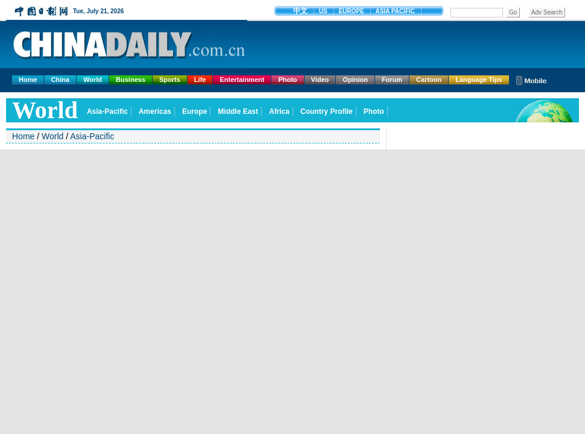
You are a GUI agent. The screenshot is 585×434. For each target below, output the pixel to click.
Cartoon (428, 79)
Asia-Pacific (92, 136)
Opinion (355, 79)
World (92, 79)
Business (130, 79)
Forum (392, 79)
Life (200, 79)
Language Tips (478, 79)
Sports (169, 79)
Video (320, 79)
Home (28, 79)
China (60, 79)
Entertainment (242, 79)
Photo (287, 79)
